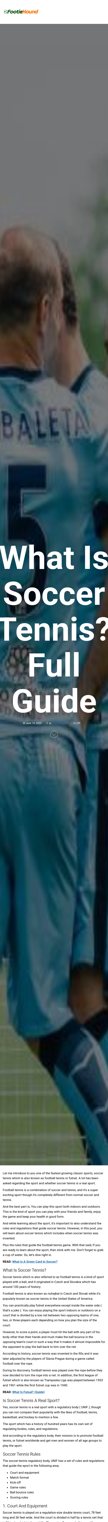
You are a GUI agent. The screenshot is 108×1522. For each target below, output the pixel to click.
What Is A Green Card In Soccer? (34, 1261)
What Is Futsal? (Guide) (28, 1392)
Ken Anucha (59, 723)
